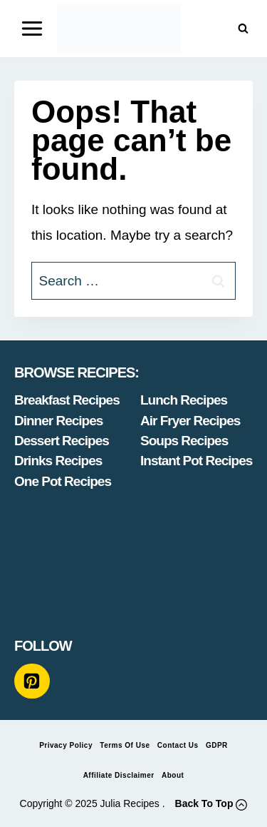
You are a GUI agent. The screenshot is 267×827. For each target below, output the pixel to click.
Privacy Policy (66, 745)
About (173, 775)
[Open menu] (32, 28)
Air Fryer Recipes (190, 420)
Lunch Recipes (183, 399)
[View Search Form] (243, 29)
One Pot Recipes (62, 481)
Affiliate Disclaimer (119, 775)
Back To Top (204, 803)
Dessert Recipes (61, 440)
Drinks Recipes (58, 460)
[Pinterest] (32, 681)
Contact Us (178, 745)
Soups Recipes (184, 440)
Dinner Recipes (58, 420)
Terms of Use (125, 745)
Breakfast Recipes (67, 399)
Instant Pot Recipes (196, 460)
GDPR (217, 745)
